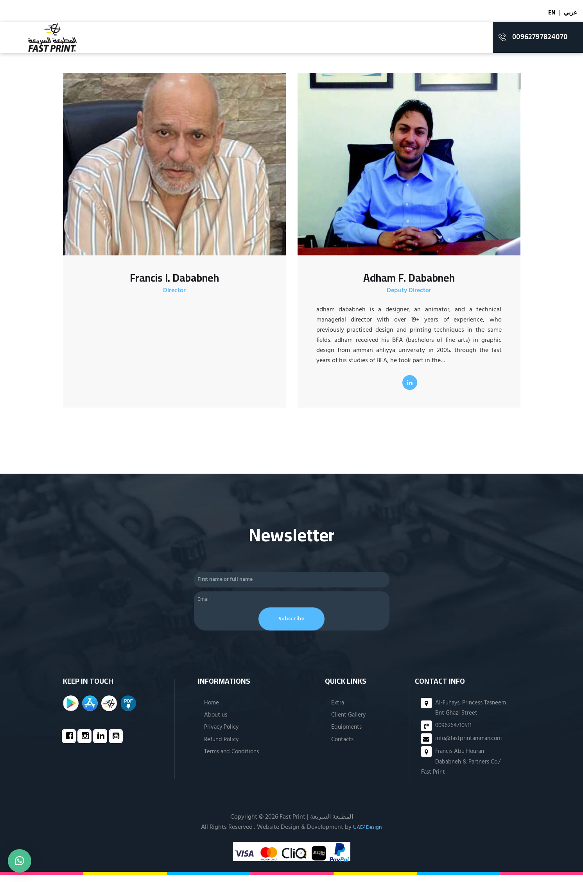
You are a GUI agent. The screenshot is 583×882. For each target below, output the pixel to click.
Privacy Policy (220, 734)
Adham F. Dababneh (409, 278)
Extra (337, 709)
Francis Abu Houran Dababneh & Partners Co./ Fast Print (463, 768)
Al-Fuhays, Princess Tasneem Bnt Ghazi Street (469, 714)
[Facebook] (71, 743)
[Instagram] (86, 743)
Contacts (342, 747)
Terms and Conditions (231, 759)
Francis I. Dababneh (174, 278)
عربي (570, 13)
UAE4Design (367, 834)
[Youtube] (118, 743)
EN (550, 13)
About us (214, 722)
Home (209, 709)
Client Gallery (348, 722)
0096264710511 (454, 733)
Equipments (346, 734)
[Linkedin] (102, 743)
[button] (19, 861)
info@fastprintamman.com (471, 745)
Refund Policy (220, 747)
